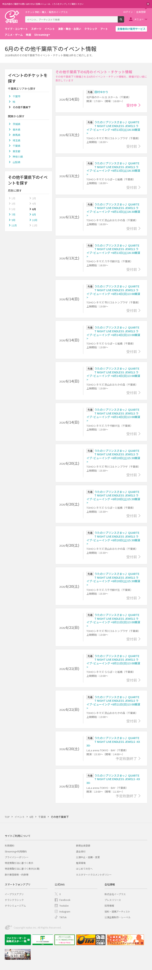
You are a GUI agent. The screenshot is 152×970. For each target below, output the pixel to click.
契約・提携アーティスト (117, 911)
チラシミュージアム (15, 905)
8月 (34, 214)
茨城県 (16, 124)
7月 (13, 214)
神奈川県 (18, 156)
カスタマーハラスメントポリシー (94, 874)
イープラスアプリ (14, 894)
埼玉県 (16, 140)
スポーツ (36, 29)
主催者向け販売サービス (131, 29)
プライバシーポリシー (16, 857)
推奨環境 (81, 863)
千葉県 (16, 146)
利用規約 (9, 845)
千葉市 (16, 96)
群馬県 (16, 135)
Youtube (63, 905)
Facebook (64, 899)
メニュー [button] (139, 19)
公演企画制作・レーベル (117, 917)
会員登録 (141, 11)
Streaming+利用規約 (16, 851)
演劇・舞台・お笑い (69, 29)
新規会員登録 (83, 845)
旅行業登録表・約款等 (16, 874)
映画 (28, 35)
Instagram (64, 911)
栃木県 (16, 129)
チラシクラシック (14, 899)
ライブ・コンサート (16, 29)
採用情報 (109, 905)
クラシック (90, 29)
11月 (14, 225)
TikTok (62, 917)
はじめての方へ (84, 868)
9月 (13, 220)
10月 (34, 220)
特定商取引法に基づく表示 (19, 863)
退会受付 (81, 851)
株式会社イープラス (115, 894)
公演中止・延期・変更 (88, 857)
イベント (50, 29)
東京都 (16, 151)
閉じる (148, 4)
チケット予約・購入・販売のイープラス (46, 12)
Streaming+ (42, 35)
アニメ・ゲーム (14, 35)
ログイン (128, 11)
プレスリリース (112, 899)
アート (104, 29)
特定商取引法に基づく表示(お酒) (22, 868)
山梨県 (16, 162)
